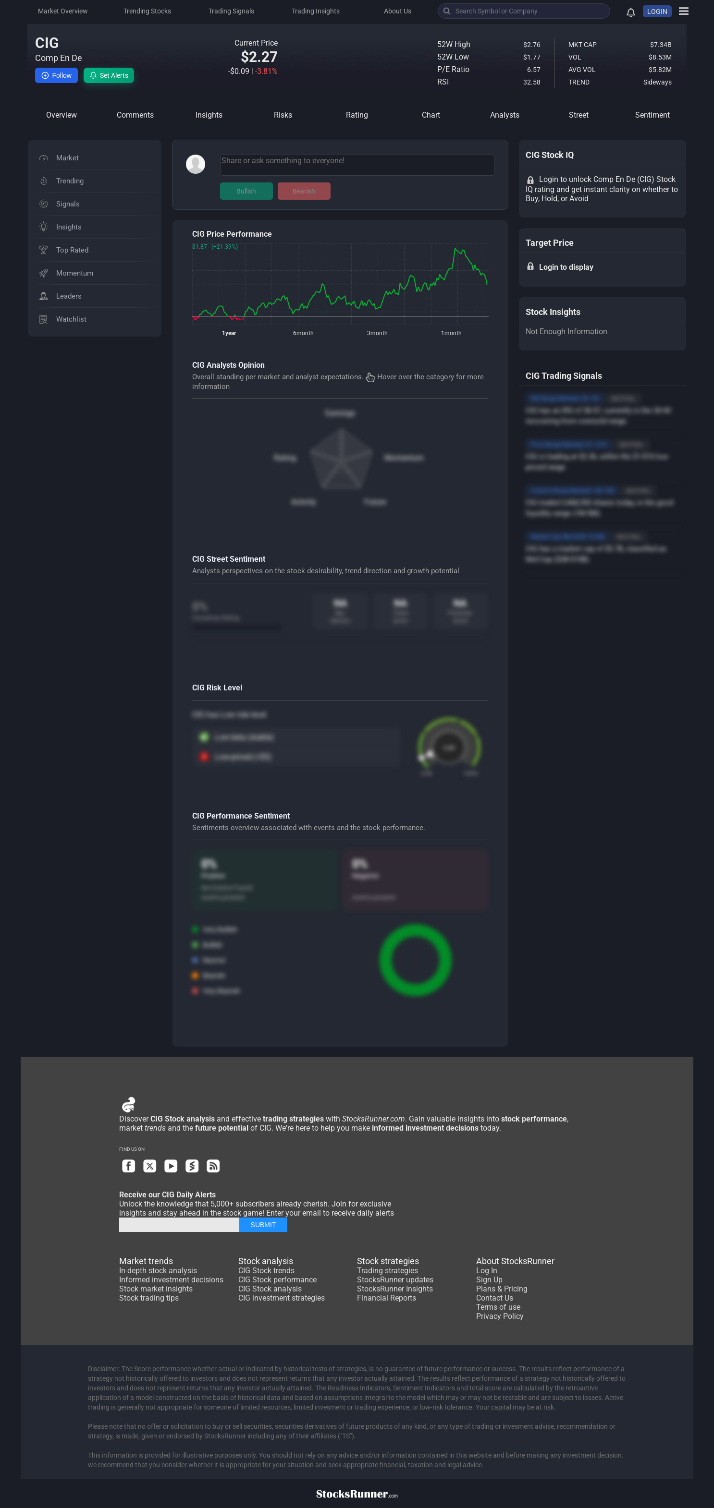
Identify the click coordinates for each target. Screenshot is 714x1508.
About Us (397, 11)
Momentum (404, 457)
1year (229, 333)
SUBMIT (263, 1225)
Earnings (340, 413)
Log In (486, 1270)
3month (377, 333)
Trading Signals (231, 11)
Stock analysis (265, 1261)
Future (375, 502)
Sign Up (489, 1279)
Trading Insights (316, 11)
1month (451, 333)
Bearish (304, 191)
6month (303, 333)
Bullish (246, 191)
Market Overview (63, 11)
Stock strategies (388, 1261)
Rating (285, 457)
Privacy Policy (500, 1316)
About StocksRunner (515, 1261)
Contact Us (494, 1298)
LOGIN (657, 11)
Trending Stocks (147, 11)
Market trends (146, 1261)
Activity (303, 502)
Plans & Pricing (502, 1288)
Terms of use (498, 1307)
